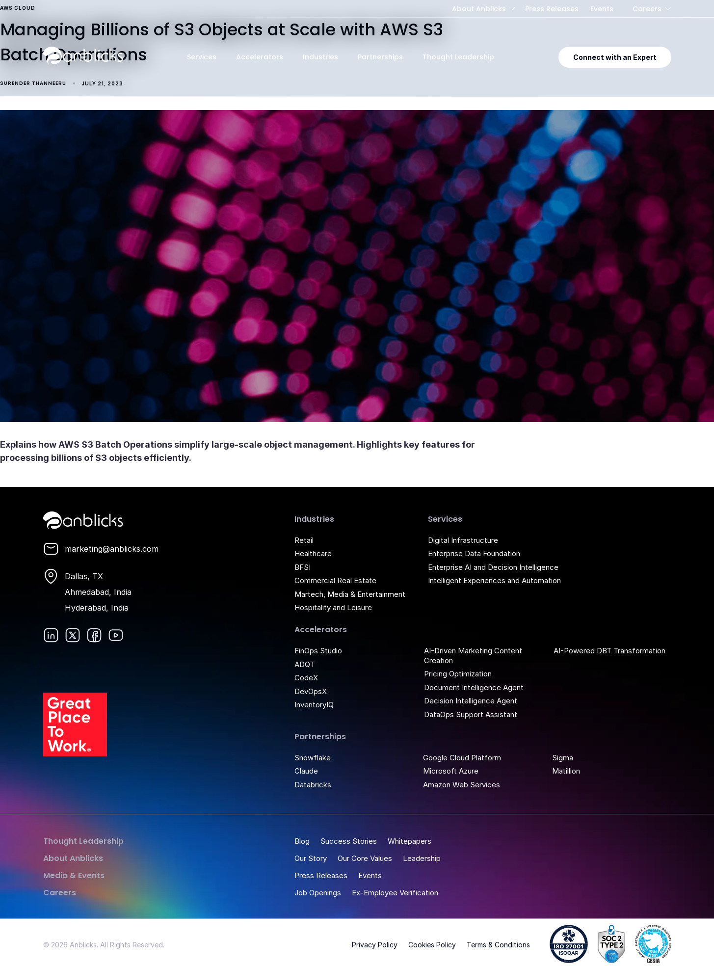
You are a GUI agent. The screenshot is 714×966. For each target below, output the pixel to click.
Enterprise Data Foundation (474, 553)
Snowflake (312, 757)
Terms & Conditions (498, 944)
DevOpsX (310, 691)
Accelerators (259, 57)
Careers (647, 9)
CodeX (306, 677)
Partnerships (380, 57)
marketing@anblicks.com (112, 549)
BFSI (302, 567)
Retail (304, 540)
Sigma (562, 757)
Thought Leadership (458, 57)
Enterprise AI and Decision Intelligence (493, 567)
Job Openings (317, 892)
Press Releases (552, 9)
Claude (306, 771)
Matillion (566, 771)
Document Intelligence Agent (474, 687)
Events (601, 9)
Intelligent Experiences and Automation (494, 580)
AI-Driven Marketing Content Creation (473, 655)
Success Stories (348, 841)
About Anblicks (479, 9)
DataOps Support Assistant (470, 714)
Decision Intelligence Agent (470, 700)
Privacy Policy (374, 944)
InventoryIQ (314, 704)
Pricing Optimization (458, 673)
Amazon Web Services (461, 784)
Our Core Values (365, 858)
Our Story (310, 858)
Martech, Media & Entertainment (349, 594)
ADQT (304, 664)
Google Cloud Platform (462, 757)
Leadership (422, 858)
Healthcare (313, 553)
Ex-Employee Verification (395, 892)
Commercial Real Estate (335, 580)
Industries (320, 57)
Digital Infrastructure (463, 540)
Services (201, 57)
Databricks (312, 784)
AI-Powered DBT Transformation (609, 650)
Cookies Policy (432, 944)
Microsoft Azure (450, 771)
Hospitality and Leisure (333, 607)
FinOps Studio (318, 650)
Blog (302, 841)
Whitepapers (409, 841)
